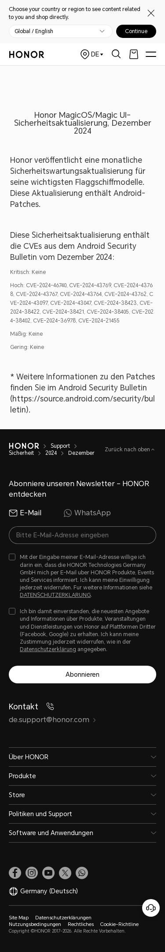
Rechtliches (81, 924)
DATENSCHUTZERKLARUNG (55, 595)
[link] (15, 873)
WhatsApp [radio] (87, 513)
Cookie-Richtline (119, 924)
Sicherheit (21, 453)
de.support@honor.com (52, 720)
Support (60, 446)
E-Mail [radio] (25, 513)
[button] (82, 873)
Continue (136, 31)
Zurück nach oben (128, 449)
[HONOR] (24, 446)
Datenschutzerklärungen (63, 918)
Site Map (19, 918)
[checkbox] (82, 576)
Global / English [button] (34, 31)
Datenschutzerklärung (48, 649)
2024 (51, 453)
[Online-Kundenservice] (151, 908)
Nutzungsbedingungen (35, 924)
